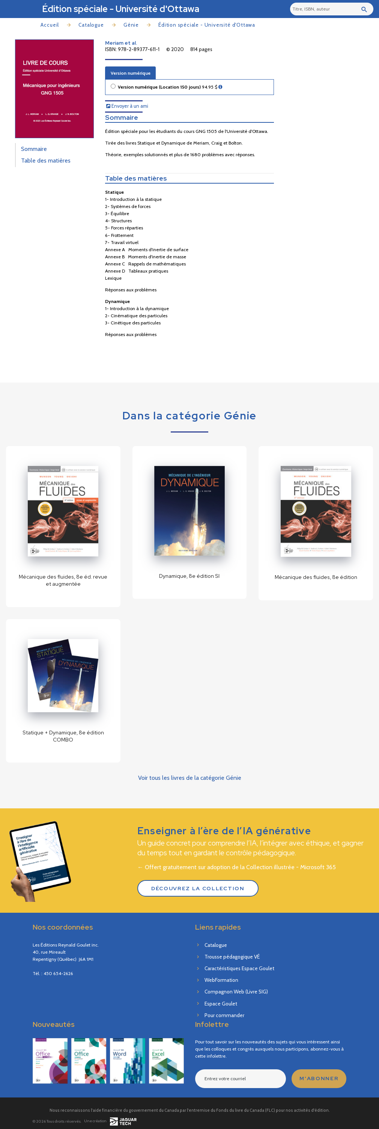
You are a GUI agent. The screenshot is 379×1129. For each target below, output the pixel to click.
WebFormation (221, 980)
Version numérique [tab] (130, 73)
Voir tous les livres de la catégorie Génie (189, 777)
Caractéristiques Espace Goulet (239, 968)
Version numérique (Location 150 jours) (170, 87)
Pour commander (224, 1015)
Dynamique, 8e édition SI (189, 576)
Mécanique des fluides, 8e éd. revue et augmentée (63, 580)
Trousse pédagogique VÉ (232, 957)
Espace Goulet (221, 1004)
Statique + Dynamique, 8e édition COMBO (63, 736)
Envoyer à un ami (127, 106)
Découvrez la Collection (198, 888)
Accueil (50, 25)
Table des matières (46, 160)
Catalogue (91, 25)
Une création (110, 1121)
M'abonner (318, 1078)
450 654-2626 (58, 973)
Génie (131, 25)
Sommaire (34, 148)
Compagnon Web (236, 992)
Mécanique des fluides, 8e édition (316, 577)
